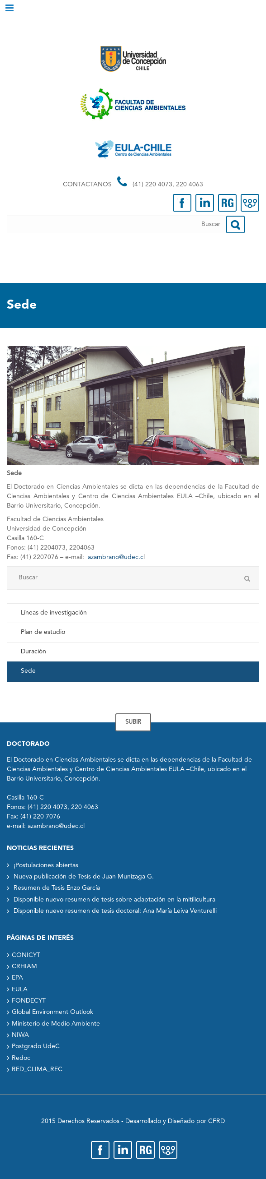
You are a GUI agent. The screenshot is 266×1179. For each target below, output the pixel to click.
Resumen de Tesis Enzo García (57, 888)
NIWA (20, 1035)
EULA (20, 989)
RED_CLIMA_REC (37, 1069)
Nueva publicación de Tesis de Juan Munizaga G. (84, 877)
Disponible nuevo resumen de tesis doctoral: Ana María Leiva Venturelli (115, 911)
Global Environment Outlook (52, 1012)
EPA (17, 978)
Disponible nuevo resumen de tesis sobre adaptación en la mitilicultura (114, 900)
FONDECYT (29, 1001)
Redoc (21, 1058)
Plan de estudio (43, 632)
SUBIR (133, 722)
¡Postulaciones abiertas (46, 865)
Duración (33, 651)
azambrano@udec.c (115, 557)
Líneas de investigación (54, 613)
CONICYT (26, 955)
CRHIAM (24, 966)
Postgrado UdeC (36, 1046)
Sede (28, 671)
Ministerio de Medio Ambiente (56, 1024)
